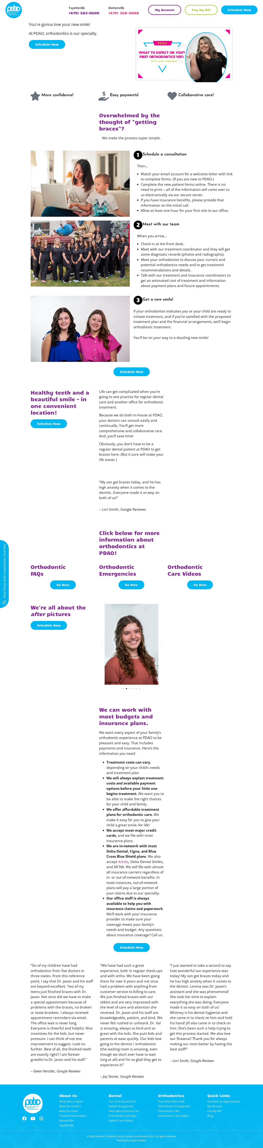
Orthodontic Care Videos (173, 1116)
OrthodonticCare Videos (185, 570)
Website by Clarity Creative (131, 1140)
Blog (210, 1116)
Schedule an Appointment (223, 1101)
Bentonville (116, 8)
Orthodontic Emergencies (174, 1106)
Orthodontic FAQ (168, 1111)
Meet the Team (68, 1111)
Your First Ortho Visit (171, 1101)
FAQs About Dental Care (124, 1111)
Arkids (123, 861)
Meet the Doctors (70, 1106)
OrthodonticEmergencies (117, 570)
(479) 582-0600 (84, 12)
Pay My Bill (214, 1111)
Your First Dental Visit (122, 1101)
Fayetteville (77, 8)
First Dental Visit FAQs (123, 1116)
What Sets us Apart (71, 1101)
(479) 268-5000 (123, 12)
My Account (214, 1106)
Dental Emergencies (121, 1106)
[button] (184, 54)
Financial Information (72, 1116)
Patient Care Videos (121, 1120)
